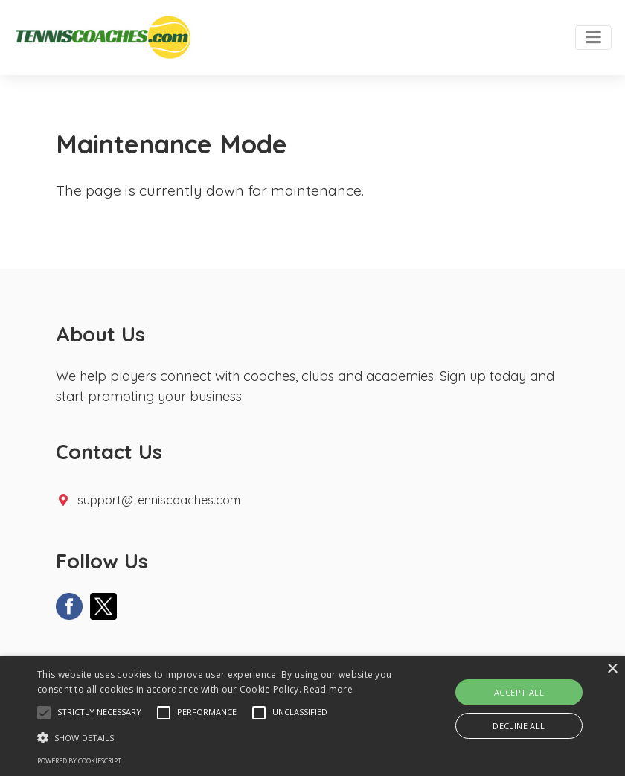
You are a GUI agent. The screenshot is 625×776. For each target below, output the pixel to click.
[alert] (312, 716)
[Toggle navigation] (593, 38)
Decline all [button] (519, 725)
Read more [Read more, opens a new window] (328, 689)
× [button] (612, 669)
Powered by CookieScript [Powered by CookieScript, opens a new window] (79, 761)
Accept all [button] (519, 692)
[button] (44, 713)
